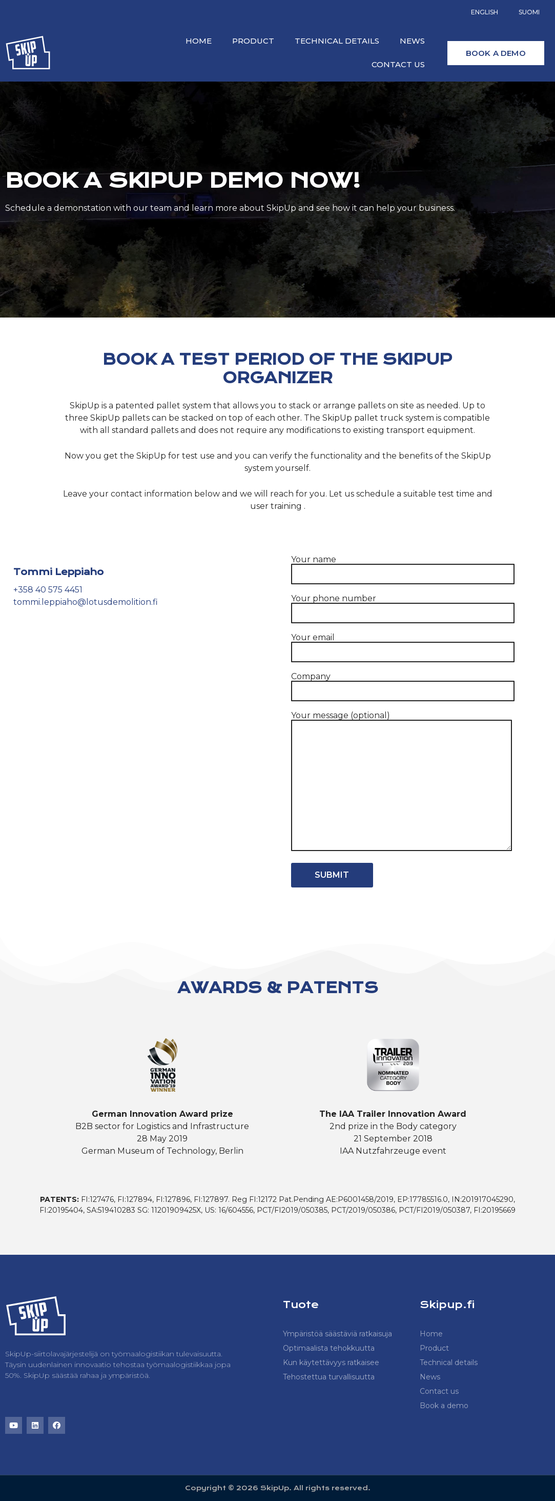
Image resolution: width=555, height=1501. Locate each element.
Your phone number (403, 606)
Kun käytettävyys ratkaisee (331, 1362)
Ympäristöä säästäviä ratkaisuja (337, 1333)
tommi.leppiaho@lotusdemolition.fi (85, 602)
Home (199, 41)
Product (253, 41)
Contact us (398, 64)
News (412, 41)
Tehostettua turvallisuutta (329, 1376)
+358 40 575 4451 (48, 590)
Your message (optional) (401, 782)
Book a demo (444, 1405)
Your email (403, 645)
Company (403, 684)
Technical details (337, 41)
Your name (403, 567)
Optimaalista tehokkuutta (329, 1348)
